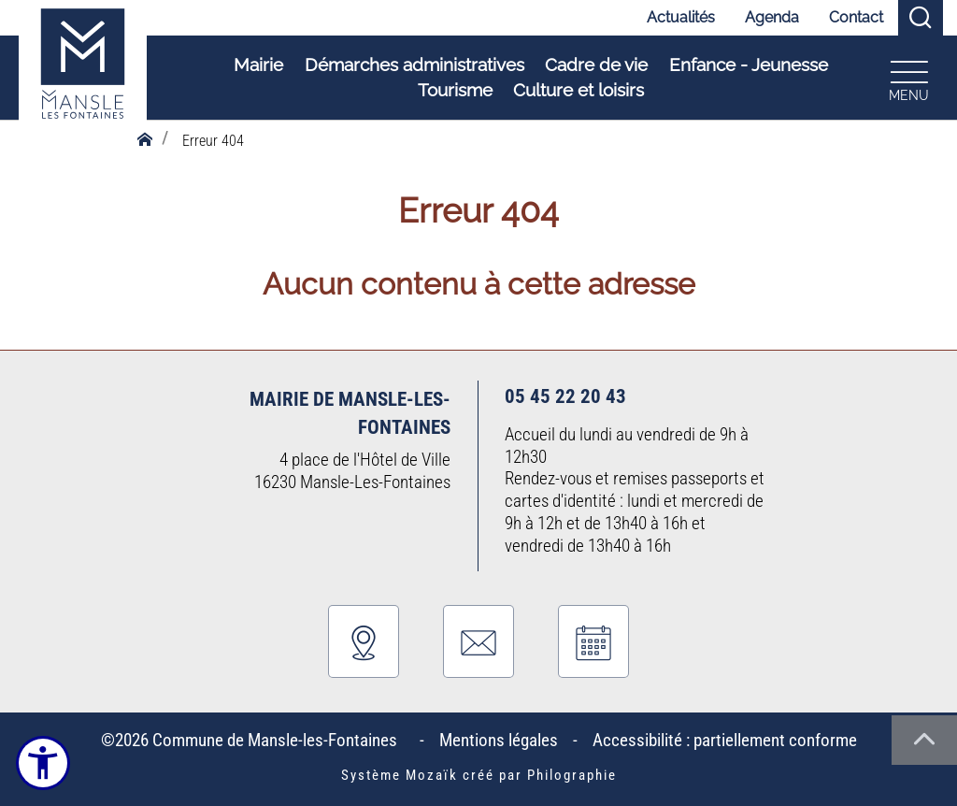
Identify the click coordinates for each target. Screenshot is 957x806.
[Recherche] (920, 18)
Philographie (572, 775)
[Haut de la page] (924, 740)
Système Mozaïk (399, 775)
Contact (856, 17)
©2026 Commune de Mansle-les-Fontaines (253, 740)
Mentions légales (498, 740)
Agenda (772, 17)
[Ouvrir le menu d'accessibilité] (43, 763)
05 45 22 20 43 (565, 396)
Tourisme (450, 90)
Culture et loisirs (574, 90)
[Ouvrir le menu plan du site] (904, 78)
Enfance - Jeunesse (743, 66)
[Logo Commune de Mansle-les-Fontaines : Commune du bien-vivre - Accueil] (83, 79)
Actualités (681, 17)
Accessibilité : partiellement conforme (725, 740)
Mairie (254, 66)
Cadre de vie (592, 66)
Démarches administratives (410, 66)
